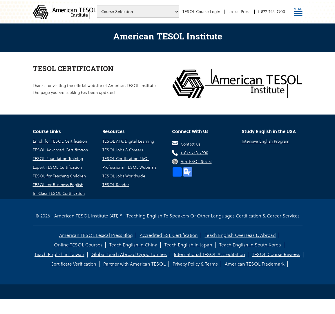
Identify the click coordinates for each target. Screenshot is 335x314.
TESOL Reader (115, 185)
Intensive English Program (265, 141)
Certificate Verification (73, 264)
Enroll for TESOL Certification (60, 141)
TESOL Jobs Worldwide (123, 176)
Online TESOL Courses (78, 245)
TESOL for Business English (58, 185)
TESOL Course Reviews (276, 254)
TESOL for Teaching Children (59, 176)
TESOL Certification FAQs (125, 158)
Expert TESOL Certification (57, 167)
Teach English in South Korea (250, 245)
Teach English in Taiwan (59, 254)
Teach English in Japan (188, 245)
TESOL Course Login (201, 11)
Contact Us (190, 144)
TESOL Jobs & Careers (122, 150)
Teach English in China (133, 245)
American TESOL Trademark (255, 264)
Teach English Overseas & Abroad (240, 235)
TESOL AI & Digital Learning (128, 141)
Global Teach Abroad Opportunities (129, 254)
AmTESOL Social (196, 161)
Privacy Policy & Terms (195, 264)
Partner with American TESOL (134, 264)
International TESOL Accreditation (209, 254)
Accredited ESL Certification (169, 235)
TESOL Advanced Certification (60, 150)
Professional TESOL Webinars (129, 167)
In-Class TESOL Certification (59, 193)
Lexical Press (238, 11)
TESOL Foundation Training (58, 158)
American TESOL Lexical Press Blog (96, 235)
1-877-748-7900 (271, 11)
